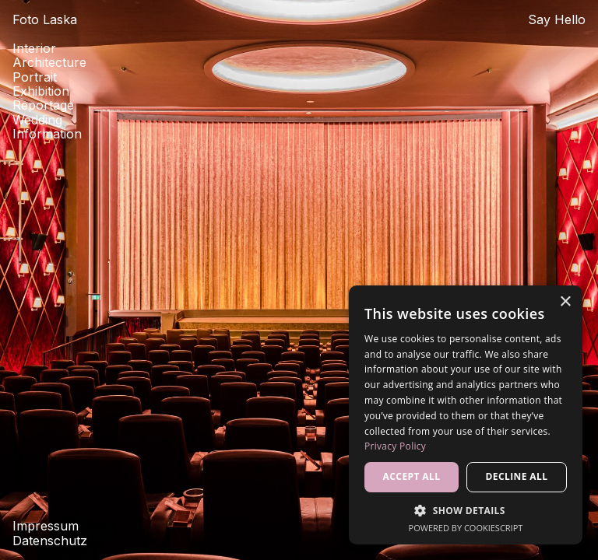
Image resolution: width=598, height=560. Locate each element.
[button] (465, 510)
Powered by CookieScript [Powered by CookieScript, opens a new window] (466, 528)
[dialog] (465, 414)
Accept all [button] (412, 476)
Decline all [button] (517, 476)
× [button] (565, 302)
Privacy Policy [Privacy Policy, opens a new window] (395, 446)
